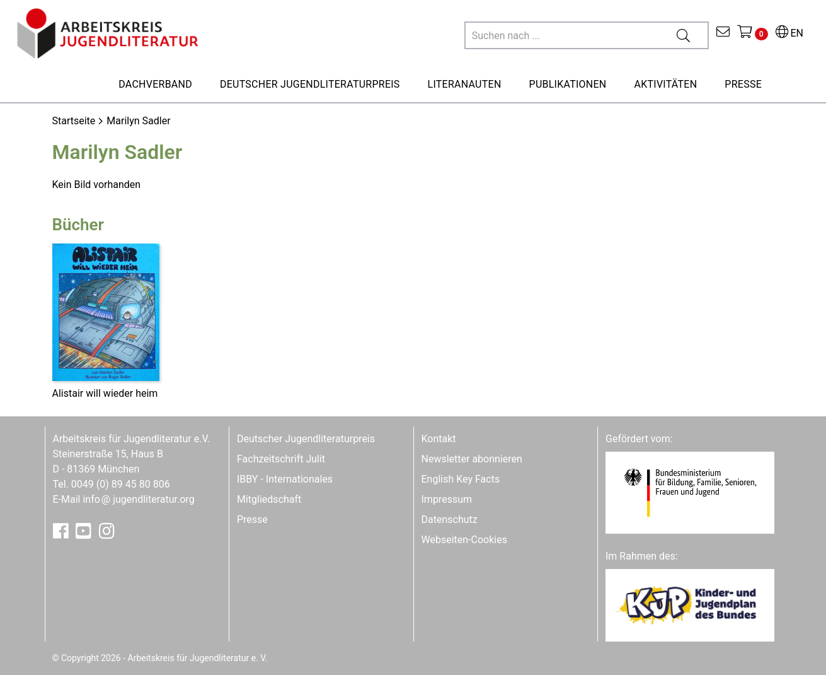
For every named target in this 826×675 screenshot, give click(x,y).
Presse (252, 519)
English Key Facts (461, 479)
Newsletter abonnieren (472, 459)
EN (789, 33)
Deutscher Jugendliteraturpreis (306, 439)
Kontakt (439, 439)
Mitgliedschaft (269, 499)
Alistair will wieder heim (105, 393)
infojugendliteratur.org (138, 499)
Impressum (447, 499)
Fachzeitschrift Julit (281, 459)
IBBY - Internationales (285, 479)
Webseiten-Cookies (464, 540)
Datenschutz (450, 519)
